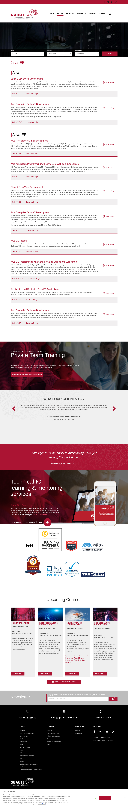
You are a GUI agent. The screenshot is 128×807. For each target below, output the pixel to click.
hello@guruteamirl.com (64, 717)
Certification (23, 741)
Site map (86, 783)
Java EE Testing (19, 240)
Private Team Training (38, 355)
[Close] (125, 798)
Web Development (25, 747)
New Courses (24, 736)
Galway (102, 717)
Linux (21, 744)
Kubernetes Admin (21, 623)
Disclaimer (61, 783)
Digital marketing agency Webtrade (103, 740)
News (48, 744)
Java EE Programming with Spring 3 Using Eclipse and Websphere (44, 261)
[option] (64, 415)
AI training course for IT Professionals (31, 769)
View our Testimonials (40, 515)
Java (16, 73)
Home (52, 14)
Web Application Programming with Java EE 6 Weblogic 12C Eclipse (45, 164)
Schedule (22, 730)
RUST (41, 623)
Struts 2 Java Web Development (27, 78)
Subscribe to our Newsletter (57, 698)
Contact (102, 14)
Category (49, 50)
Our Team (50, 739)
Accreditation (78, 50)
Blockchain (23, 767)
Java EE (19, 135)
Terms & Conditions (99, 783)
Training (60, 14)
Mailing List (113, 783)
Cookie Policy (42, 804)
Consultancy (81, 14)
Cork (97, 717)
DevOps (22, 739)
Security (22, 761)
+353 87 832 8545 (27, 718)
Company (92, 14)
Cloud (21, 750)
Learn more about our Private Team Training (27, 374)
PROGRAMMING (51, 623)
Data (21, 753)
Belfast (109, 717)
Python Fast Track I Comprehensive (77, 656)
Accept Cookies (104, 798)
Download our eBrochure (26, 522)
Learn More (44, 673)
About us (49, 730)
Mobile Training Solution (54, 741)
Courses (23, 726)
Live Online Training (53, 733)
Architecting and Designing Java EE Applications (35, 289)
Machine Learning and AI (27, 733)
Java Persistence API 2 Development (29, 140)
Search (12, 50)
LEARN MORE (17, 673)
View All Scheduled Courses (64, 682)
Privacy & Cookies (74, 783)
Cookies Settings (91, 798)
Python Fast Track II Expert (74, 658)
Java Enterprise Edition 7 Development (30, 104)
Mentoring (70, 14)
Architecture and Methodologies (29, 764)
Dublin (92, 717)
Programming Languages (27, 755)
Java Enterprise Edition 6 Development (30, 310)
